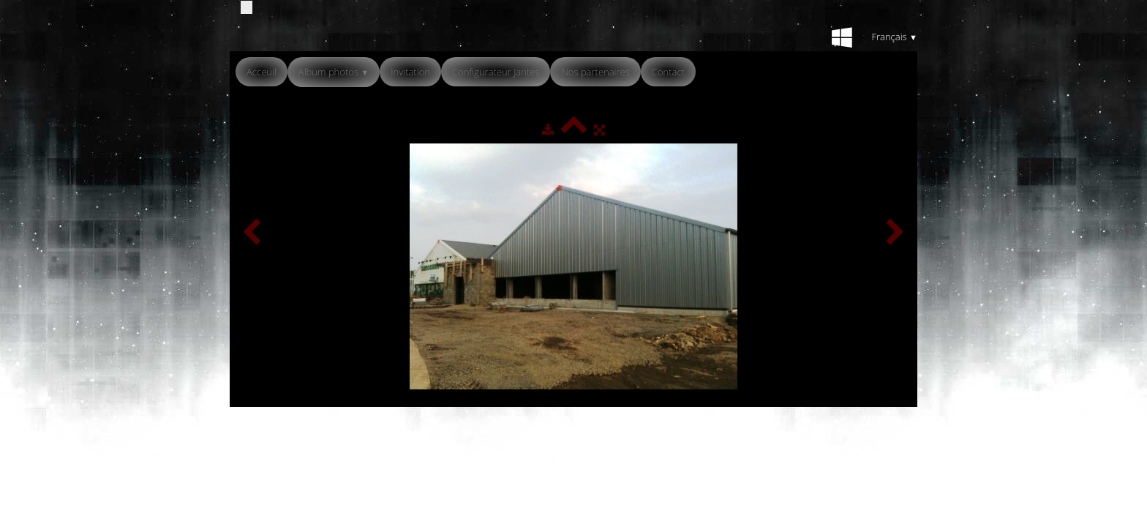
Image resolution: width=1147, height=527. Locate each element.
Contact (668, 71)
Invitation (410, 71)
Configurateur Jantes (496, 71)
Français (894, 36)
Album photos (333, 71)
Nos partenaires (595, 71)
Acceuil (262, 71)
